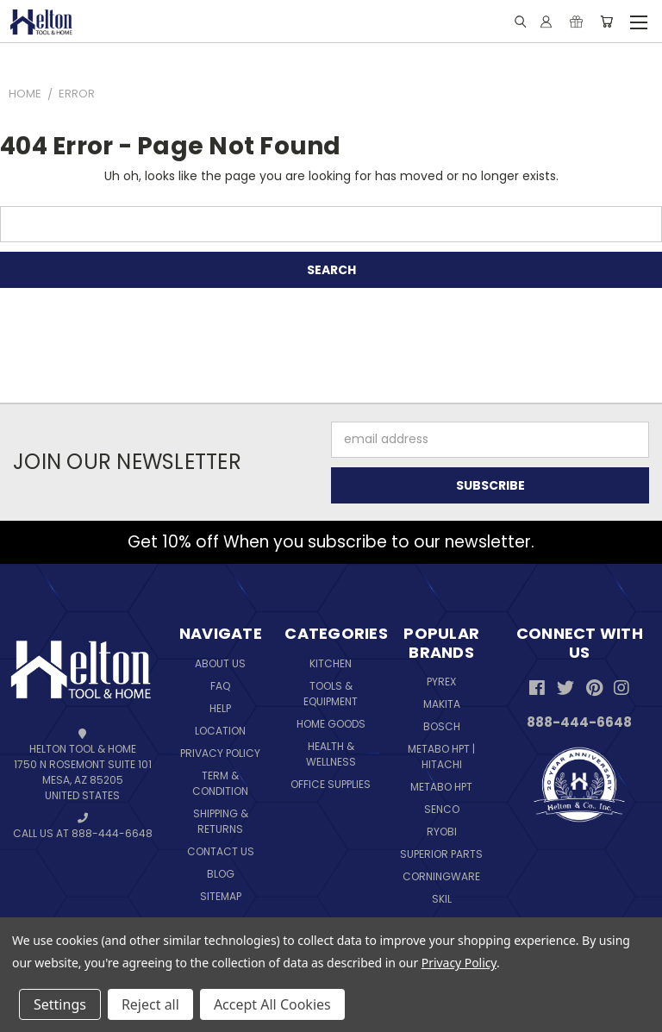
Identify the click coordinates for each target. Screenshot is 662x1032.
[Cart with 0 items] (606, 21)
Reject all (150, 1004)
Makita (441, 704)
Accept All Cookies (272, 1004)
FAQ (220, 686)
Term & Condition (220, 783)
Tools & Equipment (330, 694)
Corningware (441, 876)
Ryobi (442, 831)
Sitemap (220, 896)
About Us (220, 663)
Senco (441, 809)
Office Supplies (330, 784)
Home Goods (331, 723)
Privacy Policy (220, 753)
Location (220, 730)
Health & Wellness (331, 754)
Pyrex (441, 681)
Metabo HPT (441, 786)
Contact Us (220, 851)
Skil (442, 898)
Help (220, 708)
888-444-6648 (579, 722)
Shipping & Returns (220, 821)
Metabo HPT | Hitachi (441, 756)
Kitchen (330, 663)
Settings (60, 1004)
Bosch (441, 726)
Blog (220, 873)
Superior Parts (441, 854)
